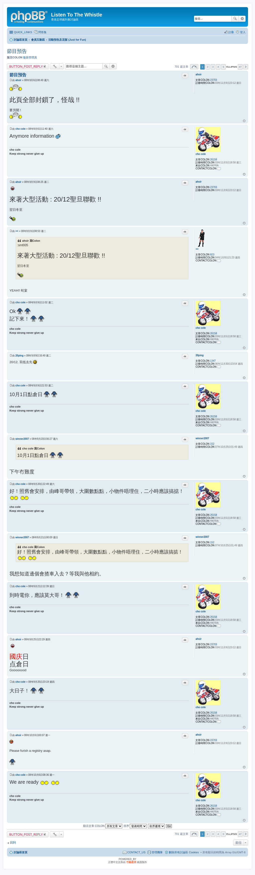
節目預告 (17, 51)
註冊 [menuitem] (231, 32)
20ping (199, 355)
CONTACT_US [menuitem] (136, 852)
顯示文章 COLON (102, 825)
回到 (13, 842)
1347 (213, 360)
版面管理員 (30, 57)
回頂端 (244, 121)
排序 (135, 825)
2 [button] (207, 66)
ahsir (198, 74)
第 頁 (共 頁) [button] (194, 66)
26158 (213, 159)
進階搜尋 (242, 19)
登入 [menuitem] (243, 32)
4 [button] (218, 66)
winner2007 (202, 438)
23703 (213, 80)
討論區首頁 (20, 852)
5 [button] (223, 66)
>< (196, 249)
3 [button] (213, 66)
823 (212, 254)
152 (212, 443)
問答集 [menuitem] (42, 32)
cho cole (200, 154)
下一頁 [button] (245, 66)
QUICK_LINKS (23, 32)
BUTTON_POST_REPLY (26, 66)
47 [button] (240, 66)
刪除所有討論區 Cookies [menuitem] (184, 852)
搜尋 (235, 19)
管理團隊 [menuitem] (157, 852)
